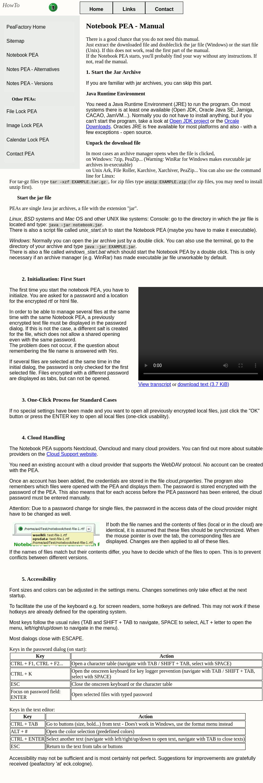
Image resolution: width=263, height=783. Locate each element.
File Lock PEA (22, 111)
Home (96, 9)
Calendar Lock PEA (28, 139)
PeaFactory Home (26, 27)
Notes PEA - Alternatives (33, 69)
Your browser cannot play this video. (200, 333)
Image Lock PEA (25, 125)
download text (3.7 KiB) (203, 384)
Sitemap (15, 41)
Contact (164, 9)
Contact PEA (20, 153)
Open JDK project (189, 121)
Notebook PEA (22, 55)
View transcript (154, 384)
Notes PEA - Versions (30, 83)
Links (129, 9)
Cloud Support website (71, 454)
